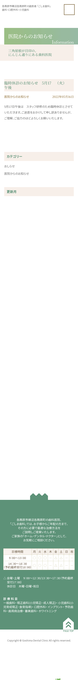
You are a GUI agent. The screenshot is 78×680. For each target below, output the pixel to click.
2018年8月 (11, 480)
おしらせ (9, 172)
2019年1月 (11, 463)
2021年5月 (11, 369)
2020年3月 (11, 434)
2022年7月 (11, 329)
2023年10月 (12, 288)
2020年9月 (11, 404)
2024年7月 (11, 265)
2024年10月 (12, 259)
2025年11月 (12, 212)
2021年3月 (11, 375)
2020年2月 (11, 439)
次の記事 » (67, 146)
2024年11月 (12, 253)
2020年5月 (11, 422)
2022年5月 (11, 340)
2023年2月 (11, 311)
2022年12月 (12, 317)
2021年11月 (12, 352)
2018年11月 (12, 468)
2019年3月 (11, 457)
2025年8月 (11, 230)
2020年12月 (12, 387)
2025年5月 (11, 236)
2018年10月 (12, 474)
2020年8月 (11, 410)
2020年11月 (12, 393)
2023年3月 (11, 305)
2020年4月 (11, 428)
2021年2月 (11, 381)
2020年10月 (12, 398)
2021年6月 (11, 364)
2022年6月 (11, 335)
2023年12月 (12, 276)
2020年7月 (11, 416)
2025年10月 (12, 218)
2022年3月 (11, 346)
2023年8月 (11, 294)
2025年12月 (12, 206)
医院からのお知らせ (16, 179)
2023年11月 (12, 282)
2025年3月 (11, 247)
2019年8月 (11, 445)
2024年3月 (11, 270)
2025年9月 (11, 224)
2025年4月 (11, 241)
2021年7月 (11, 358)
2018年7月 (11, 486)
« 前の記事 (11, 146)
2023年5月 (11, 299)
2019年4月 (11, 451)
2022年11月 (12, 323)
